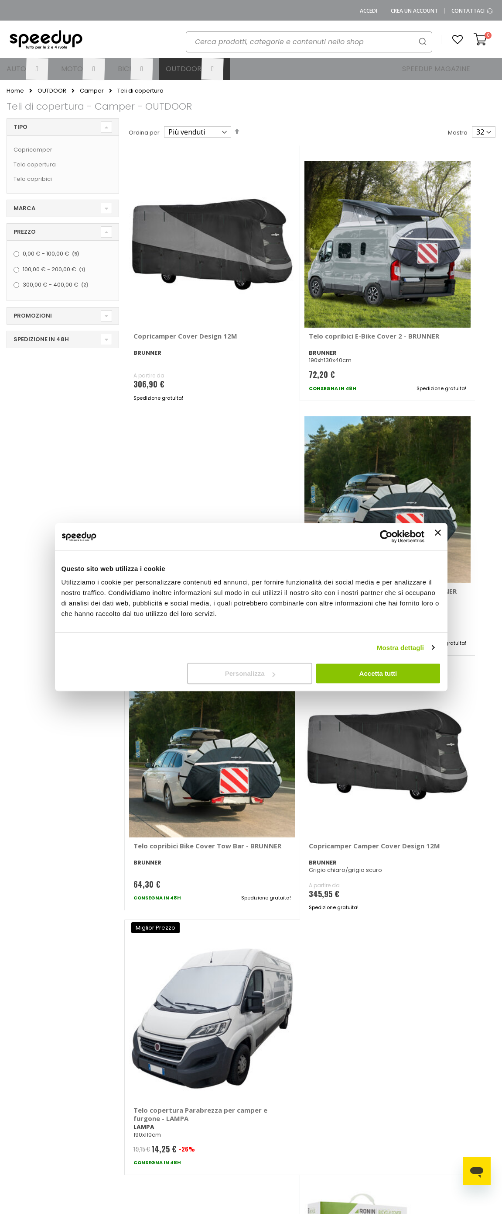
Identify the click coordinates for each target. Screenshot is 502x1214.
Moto (265, 1083)
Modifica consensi (88, 1146)
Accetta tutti (378, 673)
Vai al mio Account (146, 1051)
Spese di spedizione (204, 1092)
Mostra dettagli (400, 647)
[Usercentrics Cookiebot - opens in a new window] (386, 536)
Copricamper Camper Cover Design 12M (304, 503)
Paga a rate (205, 1123)
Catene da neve (462, 1049)
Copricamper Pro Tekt (170, 714)
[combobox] (309, 41)
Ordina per (144, 132)
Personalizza (250, 673)
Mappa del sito (83, 1103)
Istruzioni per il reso (215, 1109)
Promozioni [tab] (33, 315)
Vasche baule (459, 1083)
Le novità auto (333, 1049)
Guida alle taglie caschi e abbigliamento (337, 1097)
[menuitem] (27, 69)
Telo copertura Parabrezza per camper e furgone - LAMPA (428, 508)
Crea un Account (414, 11)
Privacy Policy (81, 1118)
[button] (457, 39)
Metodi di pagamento (205, 1051)
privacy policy (303, 912)
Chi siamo (76, 1069)
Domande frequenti (146, 1072)
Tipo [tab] (20, 127)
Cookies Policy (83, 1132)
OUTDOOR (52, 90)
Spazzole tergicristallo (457, 1066)
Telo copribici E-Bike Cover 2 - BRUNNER (307, 289)
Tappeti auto (457, 1097)
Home (15, 91)
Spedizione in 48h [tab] (41, 339)
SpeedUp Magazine (76, 1086)
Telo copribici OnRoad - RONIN (297, 718)
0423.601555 (79, 1054)
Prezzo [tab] (25, 232)
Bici (262, 1097)
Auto (264, 1069)
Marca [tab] (24, 208)
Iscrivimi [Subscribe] (251, 935)
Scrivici (142, 1089)
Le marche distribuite (273, 1051)
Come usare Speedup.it (206, 1072)
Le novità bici (332, 1077)
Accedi (368, 11)
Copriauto (397, 1077)
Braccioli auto (402, 1063)
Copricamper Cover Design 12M (177, 289)
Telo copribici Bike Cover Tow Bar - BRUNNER (433, 289)
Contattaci (472, 11)
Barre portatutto (405, 1049)
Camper (92, 90)
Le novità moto (334, 1063)
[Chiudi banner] (438, 536)
